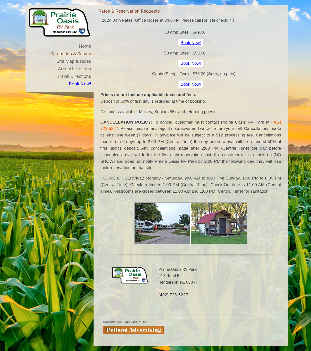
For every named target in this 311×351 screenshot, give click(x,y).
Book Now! (191, 42)
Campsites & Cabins (70, 53)
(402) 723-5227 (173, 294)
